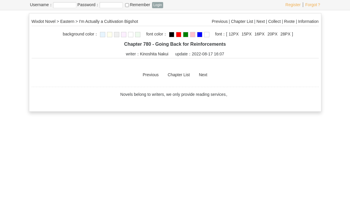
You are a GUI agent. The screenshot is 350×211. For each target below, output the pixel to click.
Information (308, 21)
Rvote (289, 21)
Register (293, 4)
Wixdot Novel (44, 21)
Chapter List (242, 21)
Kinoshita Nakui (154, 54)
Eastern (67, 21)
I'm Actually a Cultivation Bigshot (108, 21)
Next (260, 21)
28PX (285, 34)
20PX (272, 34)
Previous (219, 21)
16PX (260, 34)
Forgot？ (313, 4)
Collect (274, 21)
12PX (234, 34)
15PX (246, 34)
